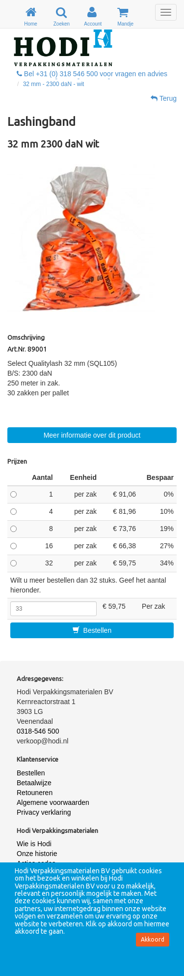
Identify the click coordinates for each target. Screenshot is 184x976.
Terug (164, 98)
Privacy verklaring (44, 812)
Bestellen (92, 630)
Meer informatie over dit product (92, 435)
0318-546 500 (38, 731)
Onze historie (37, 854)
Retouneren (35, 793)
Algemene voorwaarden (53, 802)
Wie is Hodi (34, 844)
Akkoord (152, 939)
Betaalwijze (34, 783)
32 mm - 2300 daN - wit (53, 84)
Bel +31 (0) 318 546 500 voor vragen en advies (92, 74)
